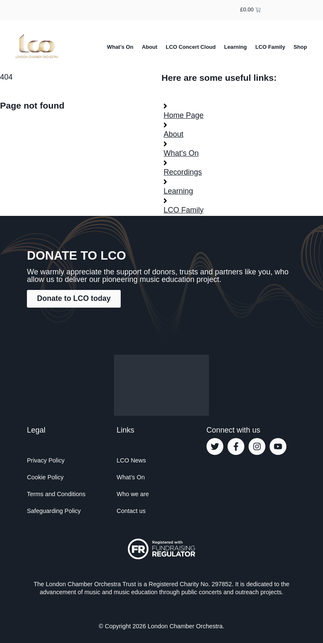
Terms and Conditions (56, 494)
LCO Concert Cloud (191, 47)
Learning (235, 47)
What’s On (120, 47)
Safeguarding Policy (54, 510)
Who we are (132, 494)
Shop (300, 47)
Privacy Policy (46, 460)
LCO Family (270, 47)
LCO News (131, 460)
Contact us (131, 510)
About (149, 47)
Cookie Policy (45, 477)
